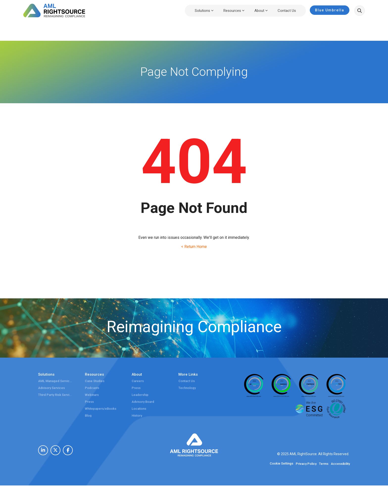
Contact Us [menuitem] (186, 381)
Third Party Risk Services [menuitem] (55, 394)
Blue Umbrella (329, 10)
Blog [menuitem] (88, 415)
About (261, 10)
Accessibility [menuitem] (340, 463)
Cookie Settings (281, 463)
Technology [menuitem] (187, 388)
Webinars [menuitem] (92, 394)
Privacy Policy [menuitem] (306, 463)
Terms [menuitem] (323, 463)
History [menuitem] (137, 415)
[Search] (359, 10)
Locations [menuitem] (139, 408)
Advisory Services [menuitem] (51, 388)
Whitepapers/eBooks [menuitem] (100, 408)
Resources (233, 10)
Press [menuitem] (89, 401)
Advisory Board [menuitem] (143, 401)
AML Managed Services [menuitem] (55, 381)
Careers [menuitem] (138, 381)
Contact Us (287, 10)
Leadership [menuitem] (140, 394)
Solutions (204, 10)
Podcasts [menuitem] (92, 388)
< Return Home (194, 246)
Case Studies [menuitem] (94, 381)
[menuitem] (43, 450)
